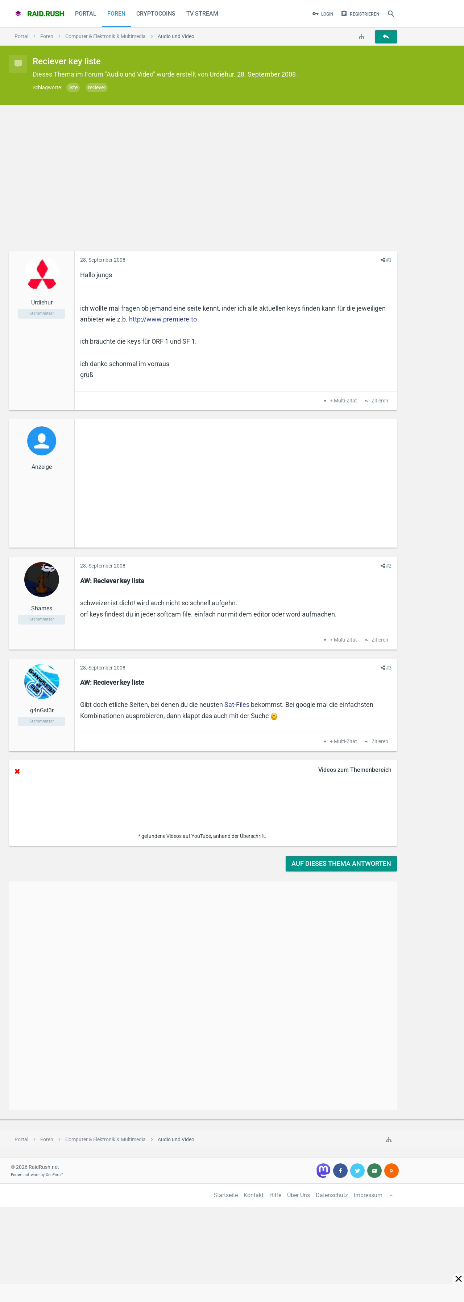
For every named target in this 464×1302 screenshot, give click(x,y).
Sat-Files (236, 704)
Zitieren (379, 401)
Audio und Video (130, 74)
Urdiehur (222, 74)
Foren (116, 13)
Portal (85, 13)
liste (73, 87)
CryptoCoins (155, 13)
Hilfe (275, 1195)
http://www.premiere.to (163, 319)
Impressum (368, 1195)
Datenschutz (332, 1195)
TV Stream (202, 13)
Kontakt (254, 1195)
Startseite (226, 1195)
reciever (96, 87)
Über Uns (298, 1195)
